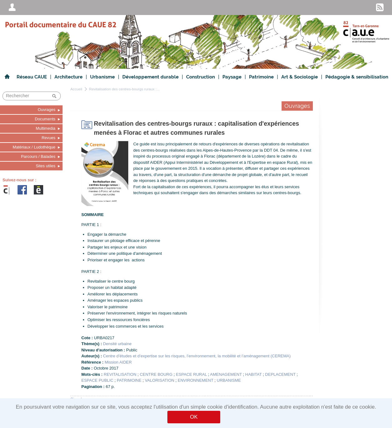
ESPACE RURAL (191, 374)
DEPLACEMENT (280, 374)
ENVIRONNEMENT (195, 380)
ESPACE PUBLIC (97, 380)
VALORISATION (159, 380)
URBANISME (229, 380)
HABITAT (253, 374)
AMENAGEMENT (226, 374)
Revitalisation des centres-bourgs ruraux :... (124, 89)
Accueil (76, 89)
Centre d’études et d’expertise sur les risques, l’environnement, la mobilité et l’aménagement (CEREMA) (197, 356)
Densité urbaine (117, 343)
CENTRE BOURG (156, 374)
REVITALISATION (120, 374)
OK (193, 417)
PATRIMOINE (129, 380)
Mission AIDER (118, 362)
